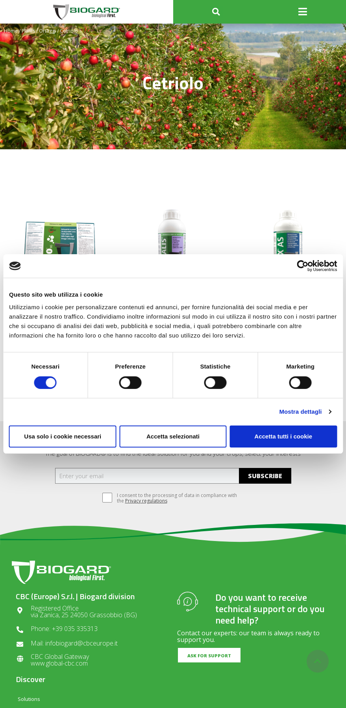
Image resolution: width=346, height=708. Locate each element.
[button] (216, 12)
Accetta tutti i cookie (283, 436)
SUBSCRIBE (265, 475)
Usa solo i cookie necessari (62, 436)
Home (11, 31)
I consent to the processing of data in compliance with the (173, 498)
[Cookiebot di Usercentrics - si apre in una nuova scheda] (302, 266)
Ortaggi (47, 31)
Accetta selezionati (173, 436)
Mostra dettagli (300, 411)
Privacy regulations (146, 500)
